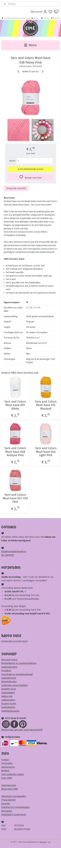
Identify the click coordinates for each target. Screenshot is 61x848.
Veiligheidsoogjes (10, 711)
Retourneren (8, 767)
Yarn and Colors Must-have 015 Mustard (46, 405)
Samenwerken (8, 785)
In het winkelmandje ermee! (30, 169)
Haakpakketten (9, 667)
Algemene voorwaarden (13, 796)
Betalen (5, 770)
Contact (5, 759)
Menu (30, 45)
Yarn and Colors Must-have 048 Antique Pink (15, 452)
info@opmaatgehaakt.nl (13, 551)
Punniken (6, 670)
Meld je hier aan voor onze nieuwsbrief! (21, 729)
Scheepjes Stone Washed (14, 685)
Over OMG (6, 778)
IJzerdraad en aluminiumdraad (17, 674)
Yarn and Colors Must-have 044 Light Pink (46, 452)
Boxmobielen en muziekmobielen (18, 663)
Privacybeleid (8, 799)
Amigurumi (6, 696)
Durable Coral (8, 689)
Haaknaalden (8, 692)
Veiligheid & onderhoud (13, 814)
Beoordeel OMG (9, 789)
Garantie (5, 803)
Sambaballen (8, 707)
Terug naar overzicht (16, 188)
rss (49, 842)
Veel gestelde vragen (12, 774)
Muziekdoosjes (9, 681)
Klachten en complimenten (15, 807)
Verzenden (7, 763)
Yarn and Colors (9, 659)
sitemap (43, 842)
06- (3, 555)
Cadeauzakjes (8, 699)
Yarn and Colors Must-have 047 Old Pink (15, 498)
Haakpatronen (8, 678)
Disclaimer (6, 811)
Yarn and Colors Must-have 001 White (15, 405)
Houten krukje (8, 703)
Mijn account (39, 12)
